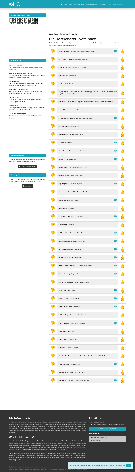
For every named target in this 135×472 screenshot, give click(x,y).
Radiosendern (21, 116)
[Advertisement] (87, 23)
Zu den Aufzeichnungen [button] (27, 166)
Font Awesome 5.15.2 (80, 469)
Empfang (102, 4)
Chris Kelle (18, 469)
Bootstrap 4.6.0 (65, 469)
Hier (102, 465)
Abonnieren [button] (27, 186)
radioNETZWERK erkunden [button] (107, 429)
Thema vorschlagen (91, 4)
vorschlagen (100, 43)
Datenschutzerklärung (99, 437)
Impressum (95, 440)
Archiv (109, 4)
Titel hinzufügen (79, 4)
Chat (70, 4)
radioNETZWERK (118, 4)
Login (65, 4)
